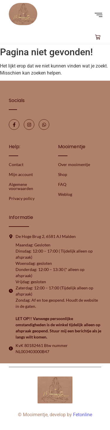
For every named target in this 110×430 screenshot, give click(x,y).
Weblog (65, 194)
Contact (16, 164)
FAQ (62, 184)
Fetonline (82, 414)
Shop (62, 174)
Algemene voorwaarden (21, 186)
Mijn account (21, 174)
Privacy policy (22, 198)
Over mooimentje (74, 164)
